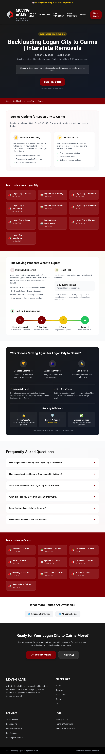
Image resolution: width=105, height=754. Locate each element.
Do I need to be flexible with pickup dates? (52, 519)
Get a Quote (96, 14)
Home (23, 15)
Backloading (44, 15)
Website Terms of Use (65, 728)
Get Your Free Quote (41, 654)
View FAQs (68, 654)
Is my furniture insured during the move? (52, 508)
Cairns (40, 101)
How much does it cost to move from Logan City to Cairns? (52, 474)
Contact (83, 15)
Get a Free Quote (52, 82)
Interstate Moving (14, 728)
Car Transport (59, 14)
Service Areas (32, 14)
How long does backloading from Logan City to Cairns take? (52, 462)
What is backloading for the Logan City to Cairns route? (52, 485)
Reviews (59, 690)
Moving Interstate (72, 14)
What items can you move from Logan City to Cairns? (52, 496)
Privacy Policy (52, 423)
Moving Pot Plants (14, 737)
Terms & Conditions (64, 724)
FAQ (57, 704)
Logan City (30, 101)
